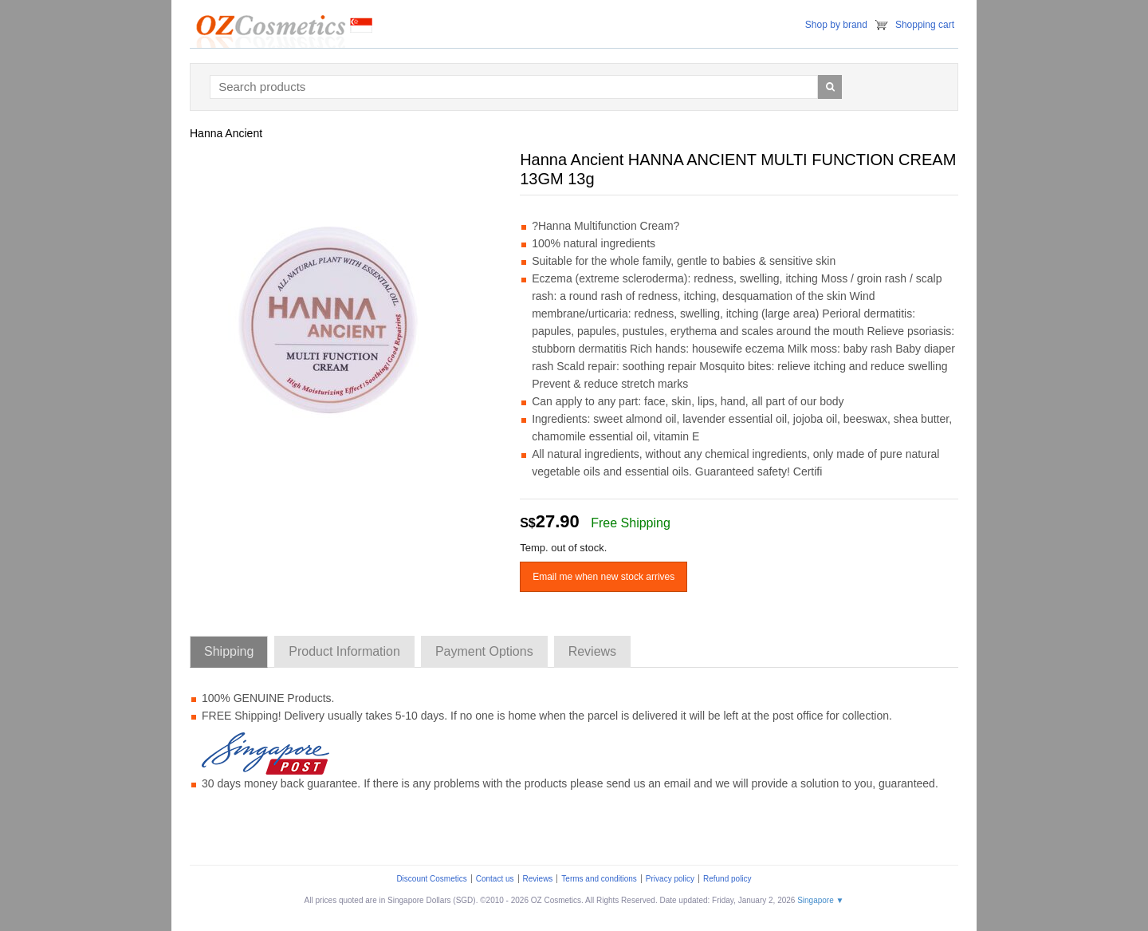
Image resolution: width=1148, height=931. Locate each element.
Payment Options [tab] (484, 651)
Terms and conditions (599, 878)
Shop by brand (836, 24)
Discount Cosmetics (431, 878)
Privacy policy (670, 878)
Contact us (495, 878)
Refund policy (727, 878)
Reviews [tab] (592, 651)
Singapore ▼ (820, 900)
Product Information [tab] (344, 651)
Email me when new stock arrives (603, 576)
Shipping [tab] (229, 651)
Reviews (538, 878)
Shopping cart (924, 24)
